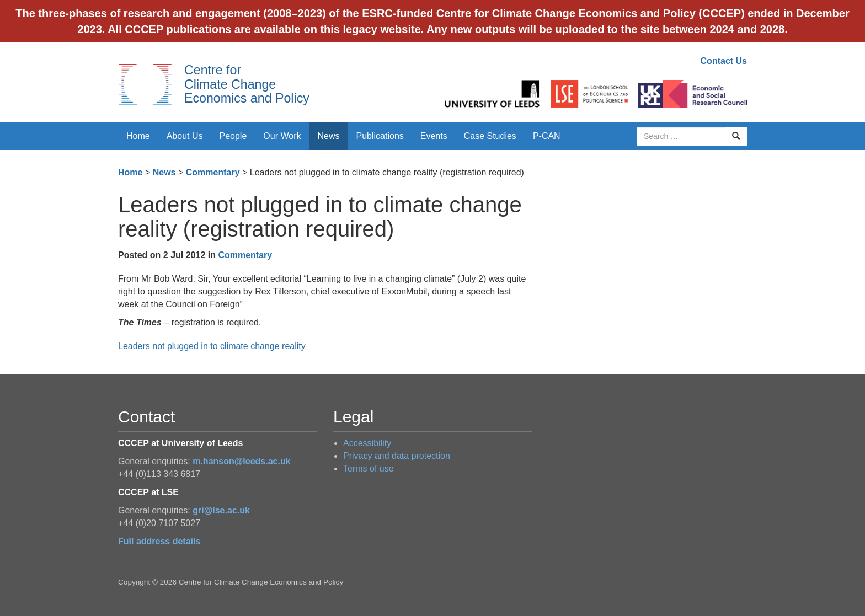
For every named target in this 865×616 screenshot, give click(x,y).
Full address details (159, 541)
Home (138, 136)
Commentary (213, 172)
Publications (380, 136)
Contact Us (724, 61)
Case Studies (490, 136)
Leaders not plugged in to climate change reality (212, 346)
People (233, 136)
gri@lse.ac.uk (221, 510)
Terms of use (368, 468)
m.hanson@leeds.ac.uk (241, 461)
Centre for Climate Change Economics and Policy (246, 84)
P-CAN (546, 136)
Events (433, 136)
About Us (185, 136)
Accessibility (367, 443)
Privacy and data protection (396, 455)
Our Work (282, 136)
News (328, 136)
